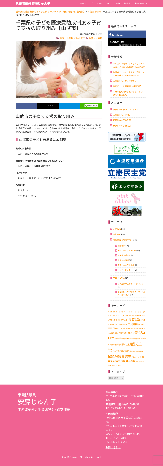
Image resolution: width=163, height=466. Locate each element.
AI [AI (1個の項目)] (108, 312)
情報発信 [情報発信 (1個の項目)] (130, 328)
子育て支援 (65, 38)
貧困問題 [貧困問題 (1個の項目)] (139, 361)
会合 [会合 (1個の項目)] (143, 315)
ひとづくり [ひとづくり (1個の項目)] (116, 312)
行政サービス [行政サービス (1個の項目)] (136, 357)
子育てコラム (119, 278)
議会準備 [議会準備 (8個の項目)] (130, 361)
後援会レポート (124, 255)
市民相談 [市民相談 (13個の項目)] (133, 324)
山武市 (81, 38)
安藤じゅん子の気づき (127, 250)
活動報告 (117, 229)
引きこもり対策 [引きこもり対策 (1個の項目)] (121, 328)
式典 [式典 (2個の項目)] (114, 328)
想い (109, 3)
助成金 (74, 38)
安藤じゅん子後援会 (122, 125)
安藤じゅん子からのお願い (125, 81)
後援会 (127, 3)
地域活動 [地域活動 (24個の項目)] (134, 319)
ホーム (83, 3)
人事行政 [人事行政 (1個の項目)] (132, 315)
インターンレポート (126, 270)
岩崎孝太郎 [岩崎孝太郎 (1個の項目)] (123, 324)
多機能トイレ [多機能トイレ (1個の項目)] (114, 324)
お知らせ (117, 234)
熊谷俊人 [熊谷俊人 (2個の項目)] (137, 338)
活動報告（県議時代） (123, 240)
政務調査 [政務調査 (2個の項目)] (115, 333)
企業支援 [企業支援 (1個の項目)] (138, 315)
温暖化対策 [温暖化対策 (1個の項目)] (129, 338)
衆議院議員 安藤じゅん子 (33, 3)
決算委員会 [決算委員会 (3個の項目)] (120, 338)
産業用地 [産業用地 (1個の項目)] (113, 345)
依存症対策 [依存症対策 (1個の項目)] (112, 320)
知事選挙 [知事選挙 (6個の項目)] (120, 344)
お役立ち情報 (95, 38)
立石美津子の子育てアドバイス (130, 284)
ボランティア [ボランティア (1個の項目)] (112, 315)
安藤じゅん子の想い (122, 115)
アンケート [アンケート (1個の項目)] (124, 312)
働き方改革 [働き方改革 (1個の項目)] (120, 320)
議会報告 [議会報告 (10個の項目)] (120, 361)
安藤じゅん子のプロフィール (125, 109)
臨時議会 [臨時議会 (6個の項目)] (124, 351)
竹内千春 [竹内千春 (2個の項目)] (116, 351)
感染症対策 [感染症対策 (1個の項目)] (138, 328)
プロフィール (97, 3)
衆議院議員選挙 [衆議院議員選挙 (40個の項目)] (119, 356)
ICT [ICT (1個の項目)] (111, 312)
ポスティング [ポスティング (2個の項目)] (122, 315)
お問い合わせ (141, 3)
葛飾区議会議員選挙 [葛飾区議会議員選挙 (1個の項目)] (136, 351)
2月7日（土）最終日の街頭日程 (127, 86)
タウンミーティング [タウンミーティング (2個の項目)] (137, 312)
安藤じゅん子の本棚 (126, 265)
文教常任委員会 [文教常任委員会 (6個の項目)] (127, 333)
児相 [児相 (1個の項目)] (125, 320)
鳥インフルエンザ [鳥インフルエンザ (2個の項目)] (119, 365)
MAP (138, 433)
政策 (118, 3)
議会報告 (121, 246)
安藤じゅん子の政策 (122, 120)
